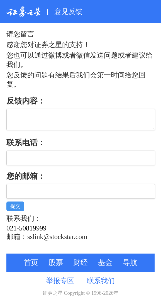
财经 (80, 267)
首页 (31, 267)
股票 (55, 267)
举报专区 (60, 285)
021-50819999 (26, 232)
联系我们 (101, 285)
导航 (130, 267)
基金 (105, 267)
